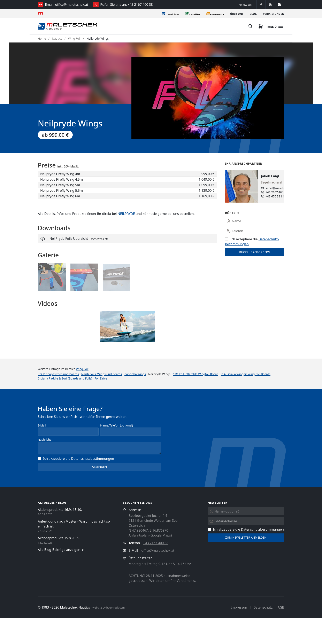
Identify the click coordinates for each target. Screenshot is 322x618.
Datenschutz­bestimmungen (92, 458)
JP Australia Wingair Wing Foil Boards (245, 374)
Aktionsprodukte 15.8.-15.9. (59, 538)
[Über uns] (237, 13)
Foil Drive (100, 378)
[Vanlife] (192, 13)
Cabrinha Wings (135, 374)
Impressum (239, 607)
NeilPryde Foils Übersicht (68, 238)
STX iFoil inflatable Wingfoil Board (195, 374)
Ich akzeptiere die (76, 458)
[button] (207, 98)
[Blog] (253, 13)
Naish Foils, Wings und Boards (101, 374)
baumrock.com (115, 607)
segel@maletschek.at (278, 188)
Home (42, 38)
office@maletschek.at (71, 4)
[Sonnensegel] (215, 13)
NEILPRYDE (126, 213)
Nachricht (44, 439)
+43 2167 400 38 (140, 4)
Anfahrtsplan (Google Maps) (150, 535)
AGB (281, 607)
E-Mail (42, 425)
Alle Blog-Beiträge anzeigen (61, 549)
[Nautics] (170, 13)
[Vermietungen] (273, 13)
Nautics (57, 38)
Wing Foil (74, 38)
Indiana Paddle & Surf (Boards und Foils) (65, 378)
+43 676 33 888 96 (278, 196)
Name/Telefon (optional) (116, 425)
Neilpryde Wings (97, 38)
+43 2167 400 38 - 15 (278, 192)
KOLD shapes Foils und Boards (58, 374)
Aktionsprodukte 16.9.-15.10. (60, 509)
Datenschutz (263, 607)
